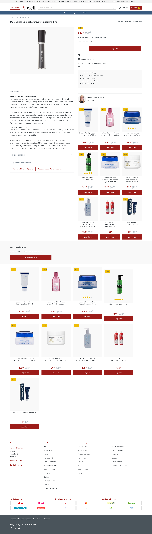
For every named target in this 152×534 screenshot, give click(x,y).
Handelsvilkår (49, 458)
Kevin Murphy (82, 450)
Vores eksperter (50, 462)
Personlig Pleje (18, 169)
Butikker (47, 477)
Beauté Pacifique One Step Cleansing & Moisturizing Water (87, 224)
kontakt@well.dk (16, 448)
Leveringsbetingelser (28, 519)
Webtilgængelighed (51, 488)
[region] (42, 50)
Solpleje (80, 473)
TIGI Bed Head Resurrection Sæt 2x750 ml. (110, 224)
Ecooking (81, 462)
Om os (46, 485)
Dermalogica (82, 447)
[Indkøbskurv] (136, 8)
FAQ (45, 447)
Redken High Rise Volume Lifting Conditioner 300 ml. (110, 134)
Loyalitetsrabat (117, 450)
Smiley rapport (49, 481)
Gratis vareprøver (118, 447)
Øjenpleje (30, 169)
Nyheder (115, 454)
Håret (80, 466)
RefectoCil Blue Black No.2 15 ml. (132, 223)
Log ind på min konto (119, 466)
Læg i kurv (115, 49)
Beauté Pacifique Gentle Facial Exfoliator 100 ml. (87, 134)
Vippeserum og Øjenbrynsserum (50, 169)
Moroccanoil (82, 458)
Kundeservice (49, 450)
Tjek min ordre (117, 462)
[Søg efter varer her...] (75, 8)
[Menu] (15, 8)
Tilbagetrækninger (50, 466)
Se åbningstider (16, 465)
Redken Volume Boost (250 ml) (87, 179)
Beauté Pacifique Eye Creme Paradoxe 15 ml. (132, 134)
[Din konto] (123, 8)
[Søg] (114, 8)
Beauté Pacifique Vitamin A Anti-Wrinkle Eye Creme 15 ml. (110, 180)
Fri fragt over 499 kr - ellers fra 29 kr (92, 38)
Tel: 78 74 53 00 (16, 461)
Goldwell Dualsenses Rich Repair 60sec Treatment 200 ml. (132, 180)
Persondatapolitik (50, 469)
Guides (114, 458)
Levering (47, 454)
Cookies (47, 473)
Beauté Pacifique (84, 454)
